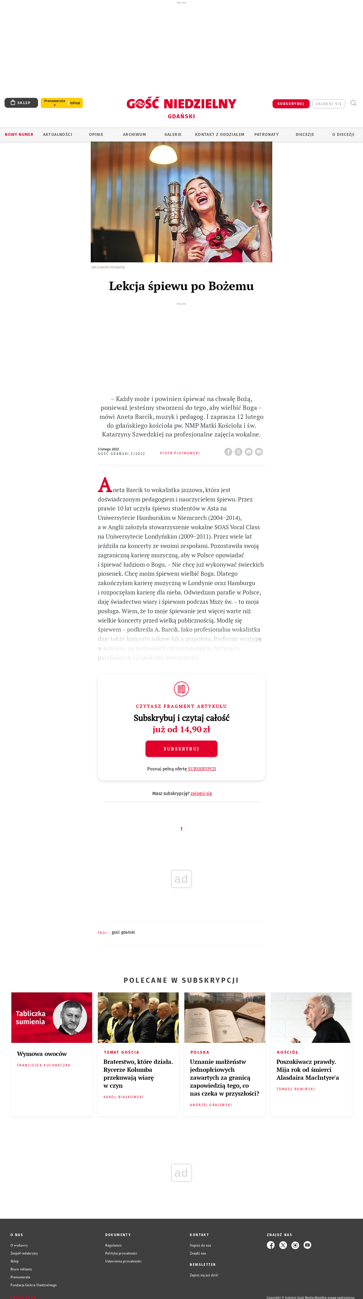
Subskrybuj (181, 749)
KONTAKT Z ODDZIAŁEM (220, 134)
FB (229, 450)
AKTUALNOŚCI (57, 134)
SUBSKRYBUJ (291, 104)
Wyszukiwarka (353, 103)
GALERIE (173, 134)
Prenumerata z (54, 103)
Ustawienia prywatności (123, 1261)
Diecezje (305, 134)
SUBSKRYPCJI (202, 769)
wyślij (260, 450)
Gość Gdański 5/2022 (121, 454)
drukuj (250, 450)
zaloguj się (329, 104)
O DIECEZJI (343, 134)
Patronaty (266, 134)
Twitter (240, 450)
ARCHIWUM (134, 134)
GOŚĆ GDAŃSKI (123, 932)
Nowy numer (19, 134)
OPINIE (96, 134)
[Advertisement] (181, 47)
